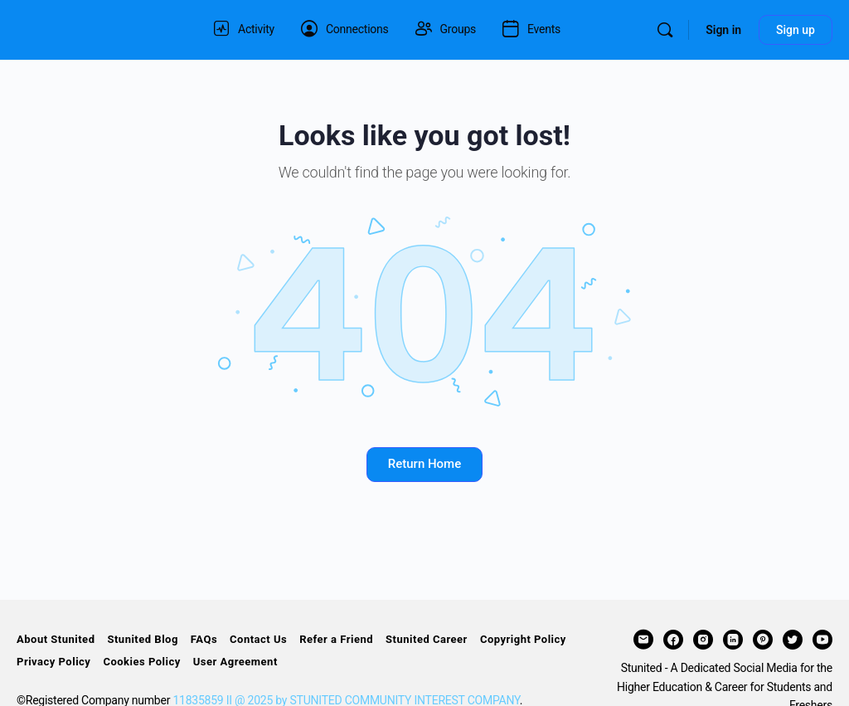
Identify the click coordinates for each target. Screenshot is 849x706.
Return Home (424, 463)
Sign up (795, 30)
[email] (643, 640)
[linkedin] (733, 640)
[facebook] (673, 640)
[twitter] (793, 640)
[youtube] (822, 640)
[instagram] (703, 640)
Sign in (723, 30)
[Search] (665, 30)
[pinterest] (763, 640)
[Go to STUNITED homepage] (95, 28)
